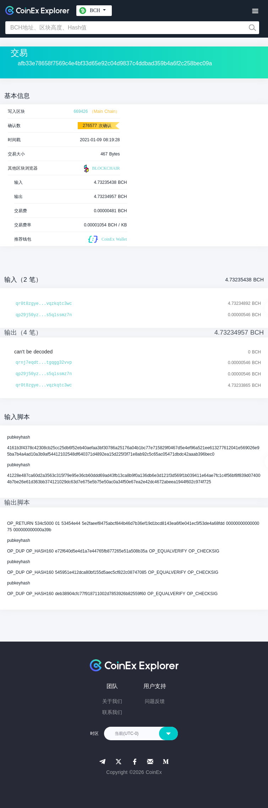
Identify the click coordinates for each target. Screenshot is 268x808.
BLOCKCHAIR (101, 168)
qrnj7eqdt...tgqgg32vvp (44, 362)
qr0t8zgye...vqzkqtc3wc (44, 303)
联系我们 (112, 712)
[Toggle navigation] (255, 11)
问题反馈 (155, 701)
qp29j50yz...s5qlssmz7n (44, 315)
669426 (80, 111)
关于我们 (112, 701)
